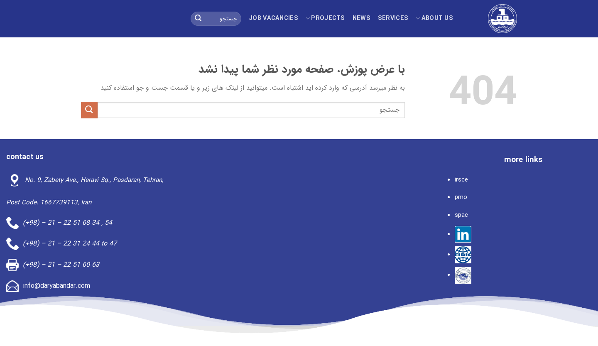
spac (461, 215)
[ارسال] (198, 19)
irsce (461, 180)
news (361, 18)
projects (325, 18)
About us (434, 18)
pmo (461, 197)
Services (393, 18)
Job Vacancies (273, 18)
